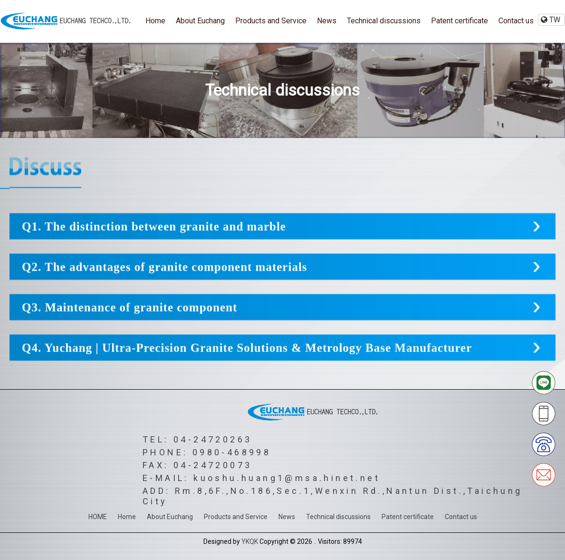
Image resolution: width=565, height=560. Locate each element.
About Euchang (200, 20)
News (326, 20)
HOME (97, 517)
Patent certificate (459, 20)
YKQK (249, 541)
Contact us (516, 20)
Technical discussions (384, 20)
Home (155, 20)
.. (315, 541)
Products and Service (270, 20)
